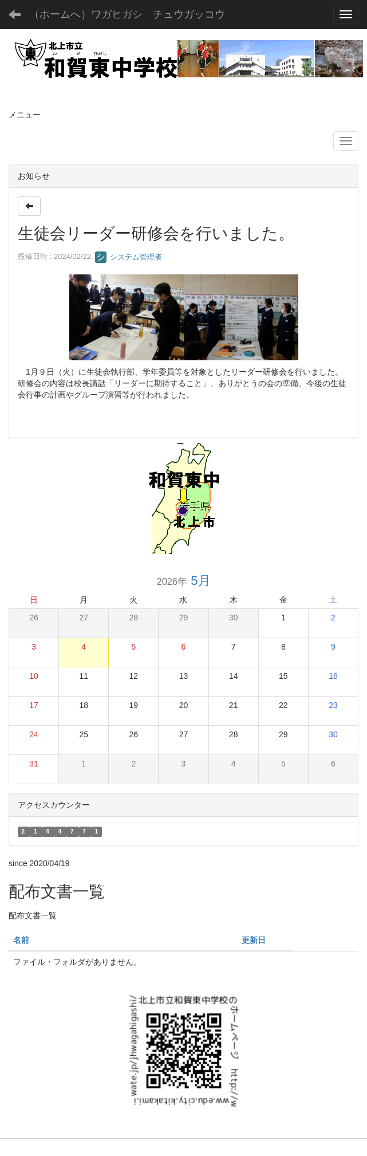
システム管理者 (128, 257)
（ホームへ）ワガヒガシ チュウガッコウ (127, 14)
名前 (21, 940)
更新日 (254, 940)
